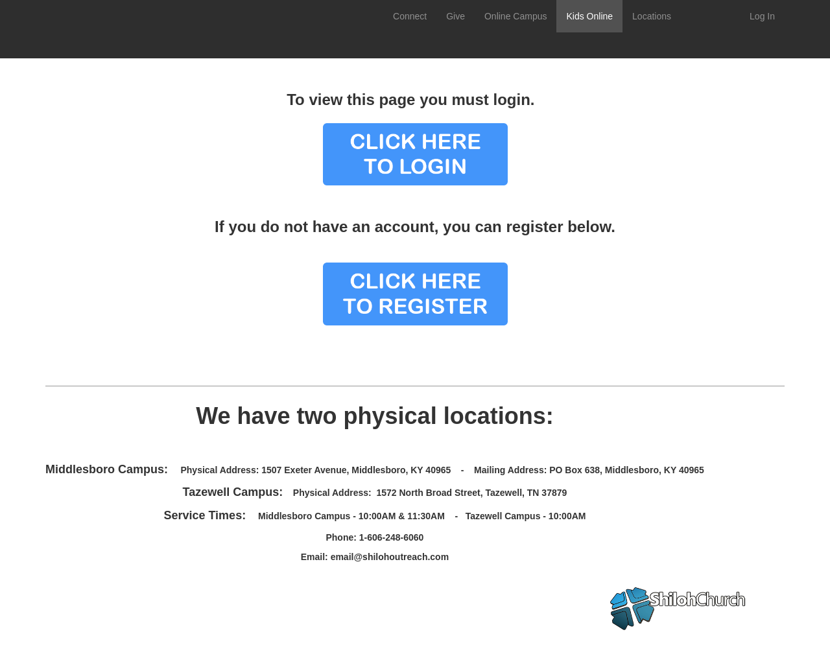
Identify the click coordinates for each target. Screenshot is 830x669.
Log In (762, 16)
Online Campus (515, 16)
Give (455, 16)
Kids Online (589, 16)
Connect (410, 16)
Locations (651, 16)
